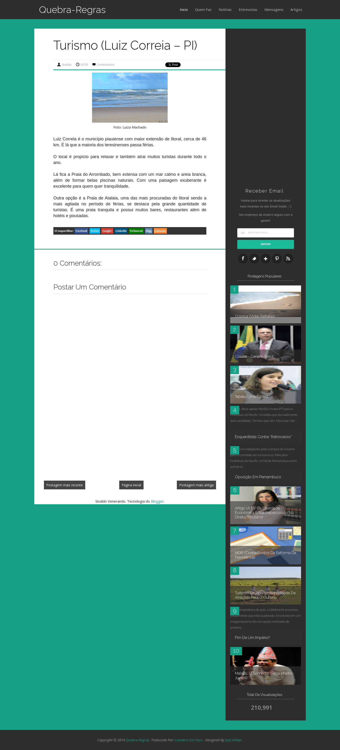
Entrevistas (248, 9)
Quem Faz (203, 9)
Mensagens (273, 9)
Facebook (81, 231)
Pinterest (277, 258)
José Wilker (233, 739)
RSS (288, 258)
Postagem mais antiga (196, 485)
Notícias (225, 9)
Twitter (94, 231)
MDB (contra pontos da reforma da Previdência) (265, 555)
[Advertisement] (129, 442)
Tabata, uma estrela (251, 396)
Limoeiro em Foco (188, 739)
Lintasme (160, 231)
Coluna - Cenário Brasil (254, 356)
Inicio (184, 9)
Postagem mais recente (64, 485)
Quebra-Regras (72, 9)
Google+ (107, 231)
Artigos (296, 9)
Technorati (136, 231)
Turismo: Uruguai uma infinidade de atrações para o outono (265, 595)
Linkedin (121, 231)
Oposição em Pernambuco (258, 477)
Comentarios (105, 65)
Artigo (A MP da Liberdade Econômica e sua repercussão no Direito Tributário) (264, 512)
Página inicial (131, 485)
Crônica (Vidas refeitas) (255, 316)
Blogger (157, 501)
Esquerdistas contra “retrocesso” (263, 437)
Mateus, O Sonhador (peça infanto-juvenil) (264, 675)
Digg (149, 231)
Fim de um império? (252, 637)
